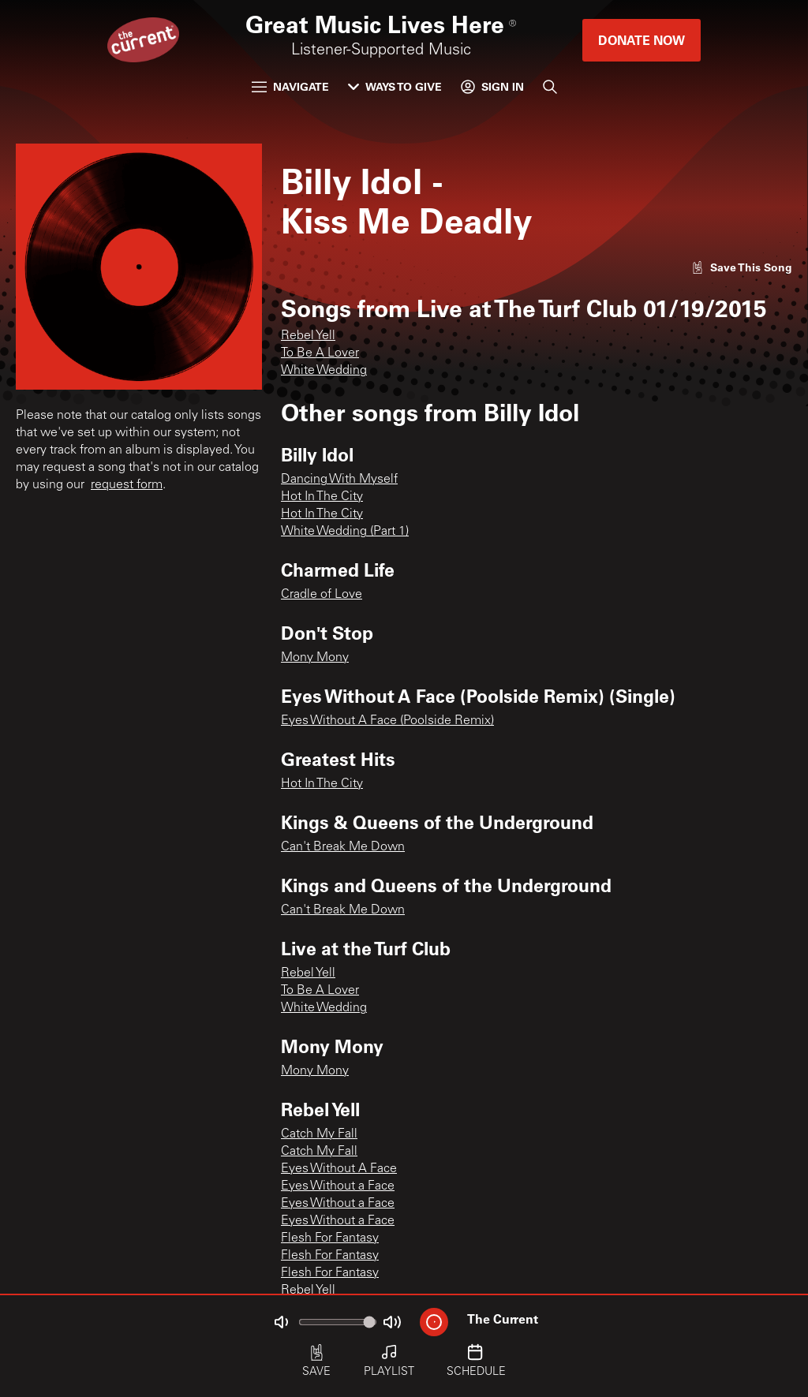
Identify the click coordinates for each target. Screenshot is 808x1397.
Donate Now (641, 40)
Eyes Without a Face (338, 1186)
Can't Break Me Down (343, 847)
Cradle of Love (321, 594)
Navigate (290, 86)
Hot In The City (322, 497)
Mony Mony (315, 658)
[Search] (550, 87)
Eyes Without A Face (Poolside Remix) (387, 721)
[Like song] (741, 267)
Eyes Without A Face (339, 1169)
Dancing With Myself (339, 479)
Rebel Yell (308, 336)
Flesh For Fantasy (330, 1238)
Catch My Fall (319, 1134)
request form (127, 485)
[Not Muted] (281, 1322)
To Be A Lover (320, 353)
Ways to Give (395, 86)
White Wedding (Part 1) (345, 531)
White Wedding (324, 370)
